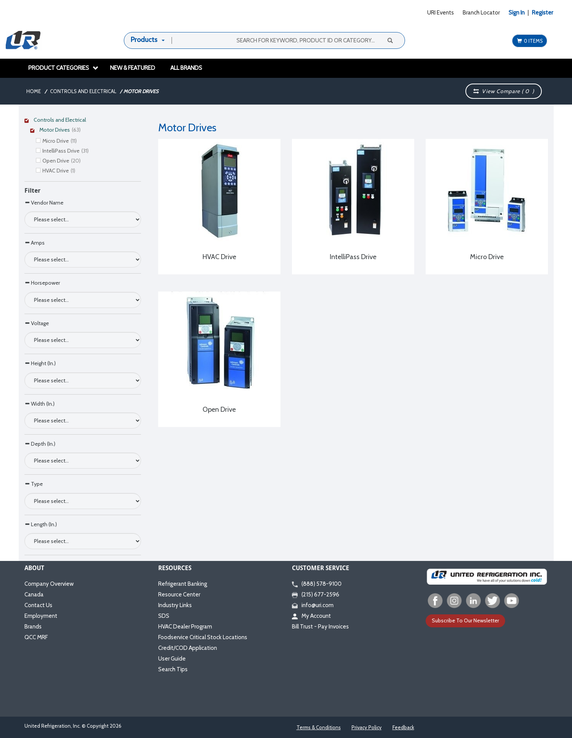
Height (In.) (40, 363)
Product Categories (63, 67)
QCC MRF (36, 637)
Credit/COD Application (187, 648)
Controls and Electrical (83, 91)
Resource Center (179, 594)
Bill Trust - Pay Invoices (320, 626)
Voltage (36, 323)
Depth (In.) (39, 443)
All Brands (186, 67)
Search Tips (173, 669)
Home (33, 91)
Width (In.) (39, 403)
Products (144, 39)
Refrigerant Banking (182, 583)
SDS (163, 615)
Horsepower (42, 282)
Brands (33, 626)
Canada (34, 594)
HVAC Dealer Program (185, 626)
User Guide (172, 658)
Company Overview (49, 583)
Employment (40, 615)
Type (33, 483)
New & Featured (132, 67)
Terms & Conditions (319, 727)
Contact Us (38, 605)
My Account (311, 615)
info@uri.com (313, 605)
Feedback (403, 727)
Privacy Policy (367, 727)
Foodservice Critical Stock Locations (202, 637)
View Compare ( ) (504, 91)
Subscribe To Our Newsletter (465, 620)
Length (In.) (40, 524)
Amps (34, 242)
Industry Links (175, 605)
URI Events (440, 12)
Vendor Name (43, 202)
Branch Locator (481, 12)
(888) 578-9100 (317, 583)
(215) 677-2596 (315, 594)
